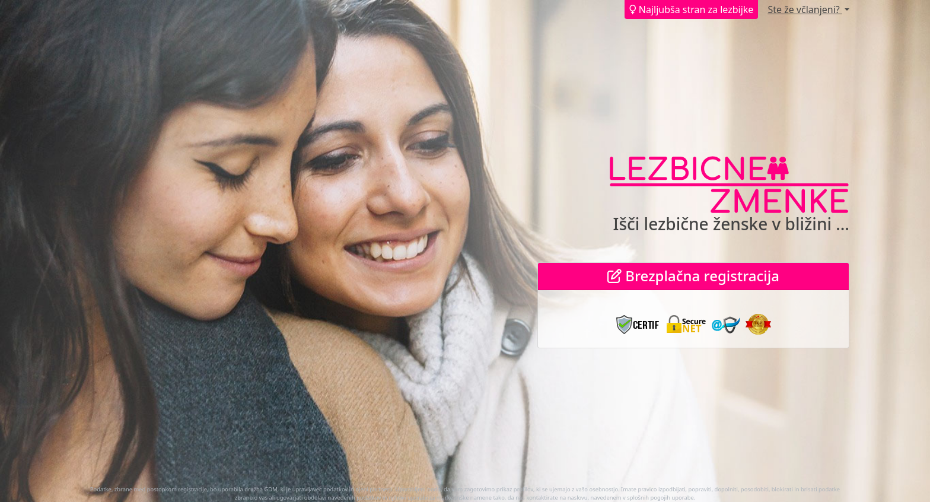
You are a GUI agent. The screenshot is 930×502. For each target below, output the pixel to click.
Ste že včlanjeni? (804, 9)
